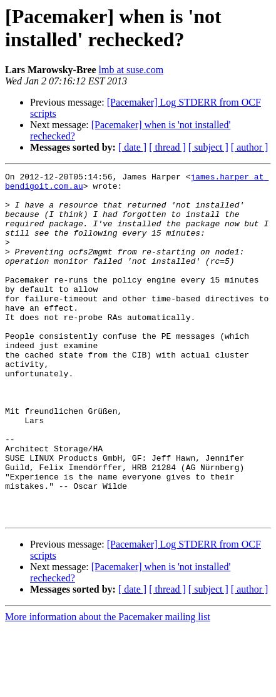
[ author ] (249, 147)
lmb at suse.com (131, 69)
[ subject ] (208, 147)
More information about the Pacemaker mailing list (107, 686)
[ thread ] (167, 147)
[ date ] (132, 147)
